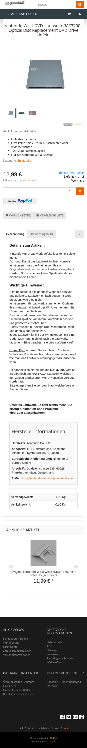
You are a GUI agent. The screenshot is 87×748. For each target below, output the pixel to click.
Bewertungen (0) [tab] (42, 234)
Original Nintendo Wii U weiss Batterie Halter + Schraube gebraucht (43, 573)
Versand (27, 180)
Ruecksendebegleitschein (18, 694)
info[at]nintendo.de (60, 478)
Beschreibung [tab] (15, 234)
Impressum (53, 654)
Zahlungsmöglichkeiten (17, 650)
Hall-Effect (9, 686)
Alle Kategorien (22, 14)
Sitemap (52, 650)
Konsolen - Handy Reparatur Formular (64, 683)
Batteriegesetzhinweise (61, 658)
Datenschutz (54, 642)
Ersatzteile (24, 160)
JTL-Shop (50, 741)
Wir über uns (11, 642)
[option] (43, 565)
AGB (49, 646)
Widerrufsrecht (56, 662)
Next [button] (76, 567)
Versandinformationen (16, 654)
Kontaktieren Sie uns (16, 638)
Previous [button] (11, 567)
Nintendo (73, 124)
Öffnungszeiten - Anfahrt (18, 681)
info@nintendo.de (34, 478)
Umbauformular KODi (16, 690)
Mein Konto (10, 646)
